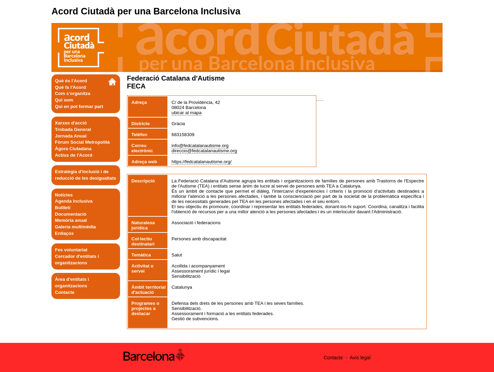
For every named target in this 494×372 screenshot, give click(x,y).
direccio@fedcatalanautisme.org (204, 150)
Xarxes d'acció (71, 122)
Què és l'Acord (71, 80)
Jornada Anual (70, 136)
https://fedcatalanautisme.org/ (202, 161)
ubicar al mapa (186, 112)
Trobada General (73, 129)
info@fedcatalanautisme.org (200, 145)
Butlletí (62, 207)
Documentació (70, 214)
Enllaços (64, 233)
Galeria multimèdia (75, 226)
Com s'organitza (72, 93)
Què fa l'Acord (70, 87)
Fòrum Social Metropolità (82, 142)
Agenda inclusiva (74, 201)
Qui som (64, 100)
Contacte (64, 292)
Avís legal (360, 357)
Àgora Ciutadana (73, 148)
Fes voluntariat (71, 249)
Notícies (64, 194)
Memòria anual (71, 220)
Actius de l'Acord (73, 155)
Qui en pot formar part (79, 106)
